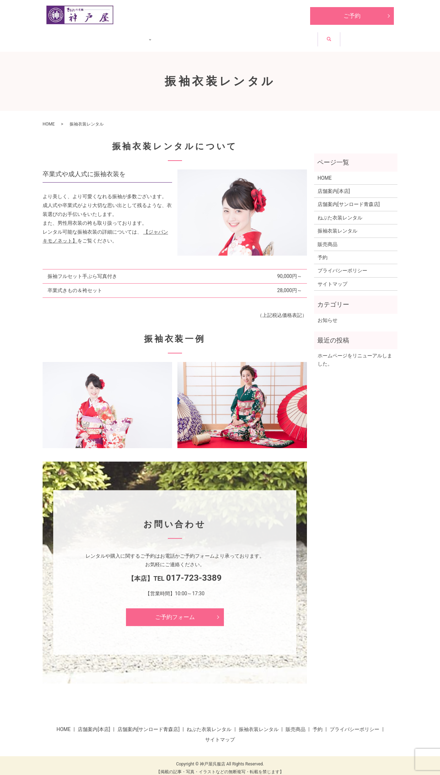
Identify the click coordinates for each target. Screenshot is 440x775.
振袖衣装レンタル (242, 36)
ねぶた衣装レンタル (171, 36)
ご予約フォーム (175, 611)
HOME (69, 36)
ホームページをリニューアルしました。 (355, 354)
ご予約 (352, 15)
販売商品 (299, 36)
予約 (323, 252)
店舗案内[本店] (334, 186)
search (384, 37)
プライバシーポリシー (342, 265)
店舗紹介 (111, 36)
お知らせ (344, 36)
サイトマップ (332, 278)
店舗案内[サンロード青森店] (349, 199)
